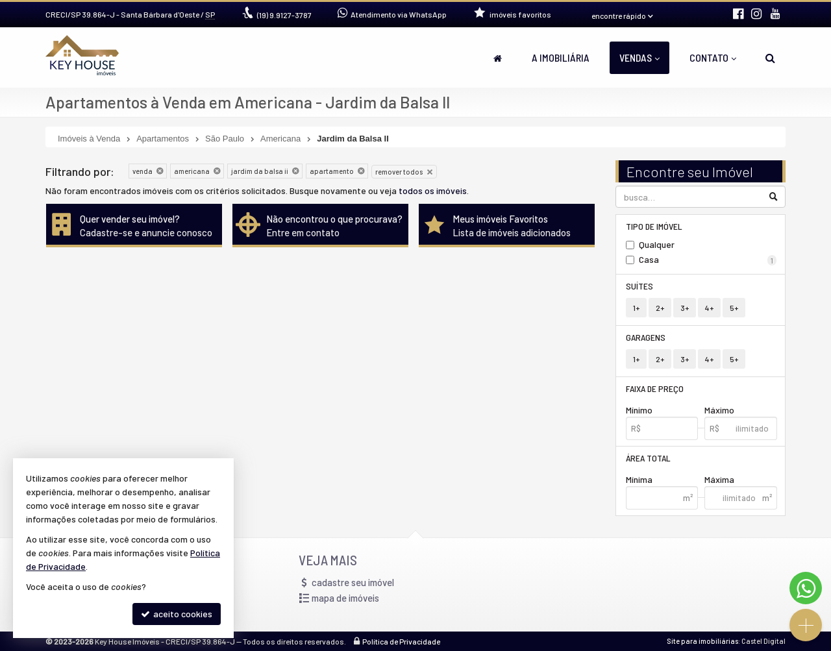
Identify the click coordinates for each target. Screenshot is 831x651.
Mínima (639, 479)
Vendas (639, 57)
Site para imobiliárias (702, 641)
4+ (709, 307)
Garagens (645, 337)
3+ (684, 307)
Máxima (719, 479)
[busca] (770, 58)
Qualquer (657, 244)
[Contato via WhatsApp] (805, 588)
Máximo (719, 409)
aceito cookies (176, 613)
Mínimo (639, 409)
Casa (708, 259)
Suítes (639, 285)
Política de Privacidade (401, 641)
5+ (734, 307)
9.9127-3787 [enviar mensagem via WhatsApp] (284, 14)
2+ (660, 307)
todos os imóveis (433, 190)
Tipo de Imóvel (654, 226)
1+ (636, 307)
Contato (712, 57)
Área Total (648, 457)
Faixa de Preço (655, 388)
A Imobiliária (560, 57)
